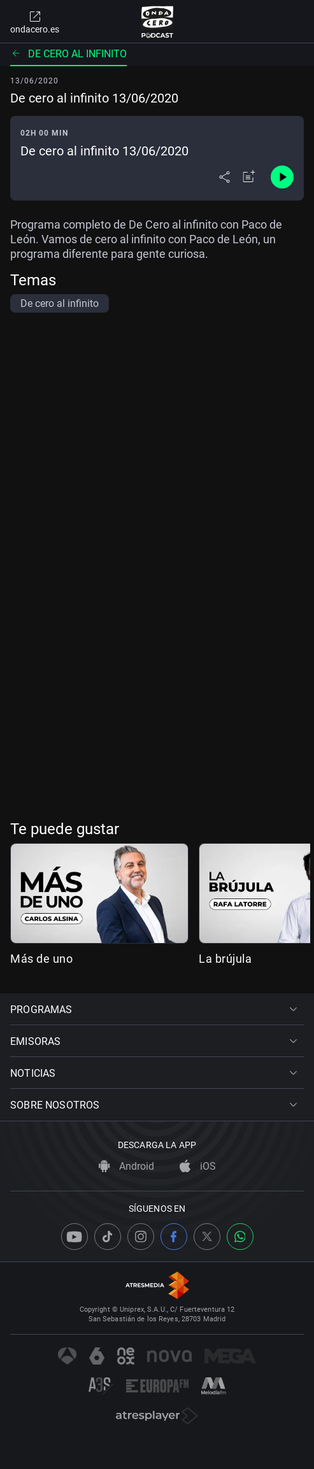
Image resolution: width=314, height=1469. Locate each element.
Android (126, 1166)
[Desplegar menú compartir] (224, 177)
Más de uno (41, 958)
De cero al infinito (68, 54)
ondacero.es (34, 21)
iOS (198, 1166)
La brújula (225, 958)
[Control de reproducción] (282, 177)
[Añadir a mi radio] (249, 177)
